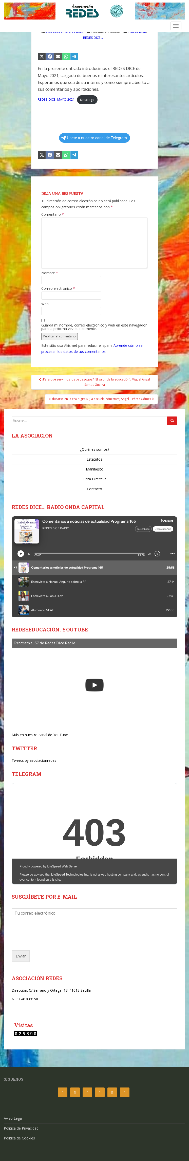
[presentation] (50, 942)
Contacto (94, 488)
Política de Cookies (19, 1138)
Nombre (49, 273)
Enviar (21, 956)
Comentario (52, 214)
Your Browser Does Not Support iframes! (94, 833)
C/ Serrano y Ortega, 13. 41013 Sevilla (60, 990)
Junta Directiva (94, 479)
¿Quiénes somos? (94, 449)
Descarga (87, 99)
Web (45, 304)
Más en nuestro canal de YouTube (40, 734)
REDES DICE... (93, 37)
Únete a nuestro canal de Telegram (94, 138)
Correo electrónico (58, 288)
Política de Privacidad (21, 1128)
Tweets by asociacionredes (34, 760)
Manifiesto (94, 469)
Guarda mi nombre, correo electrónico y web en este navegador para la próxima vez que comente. (94, 327)
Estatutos (94, 459)
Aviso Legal (13, 1118)
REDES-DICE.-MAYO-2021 (56, 99)
